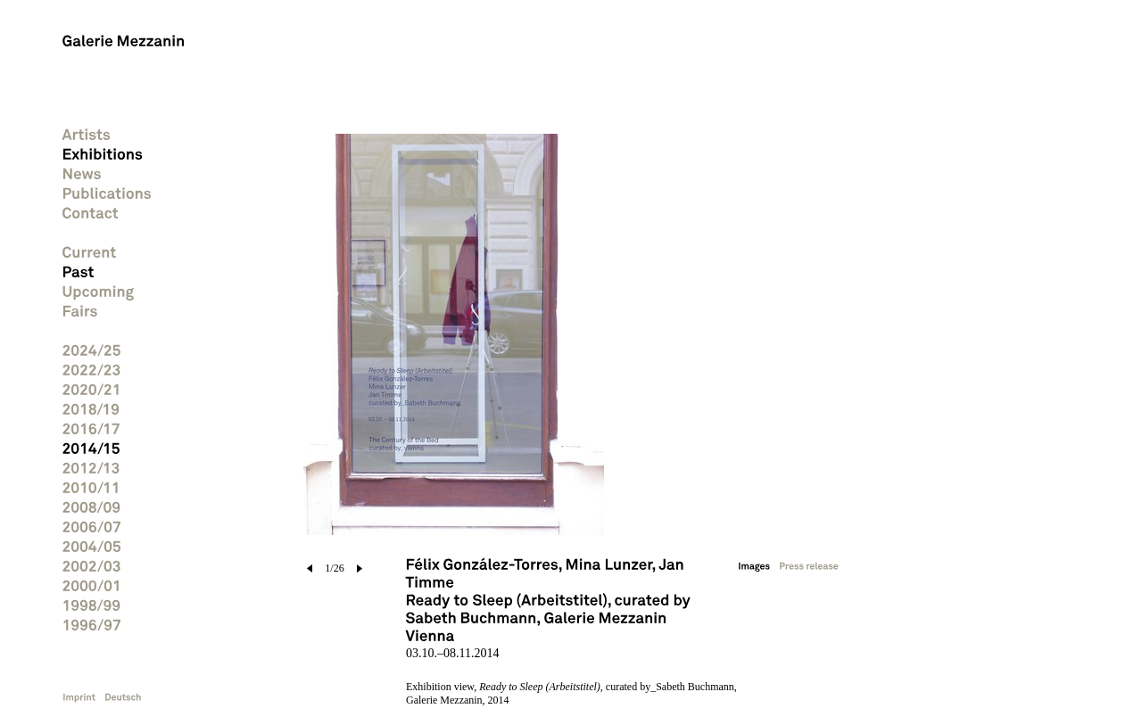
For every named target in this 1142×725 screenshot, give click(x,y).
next (359, 568)
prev (310, 568)
